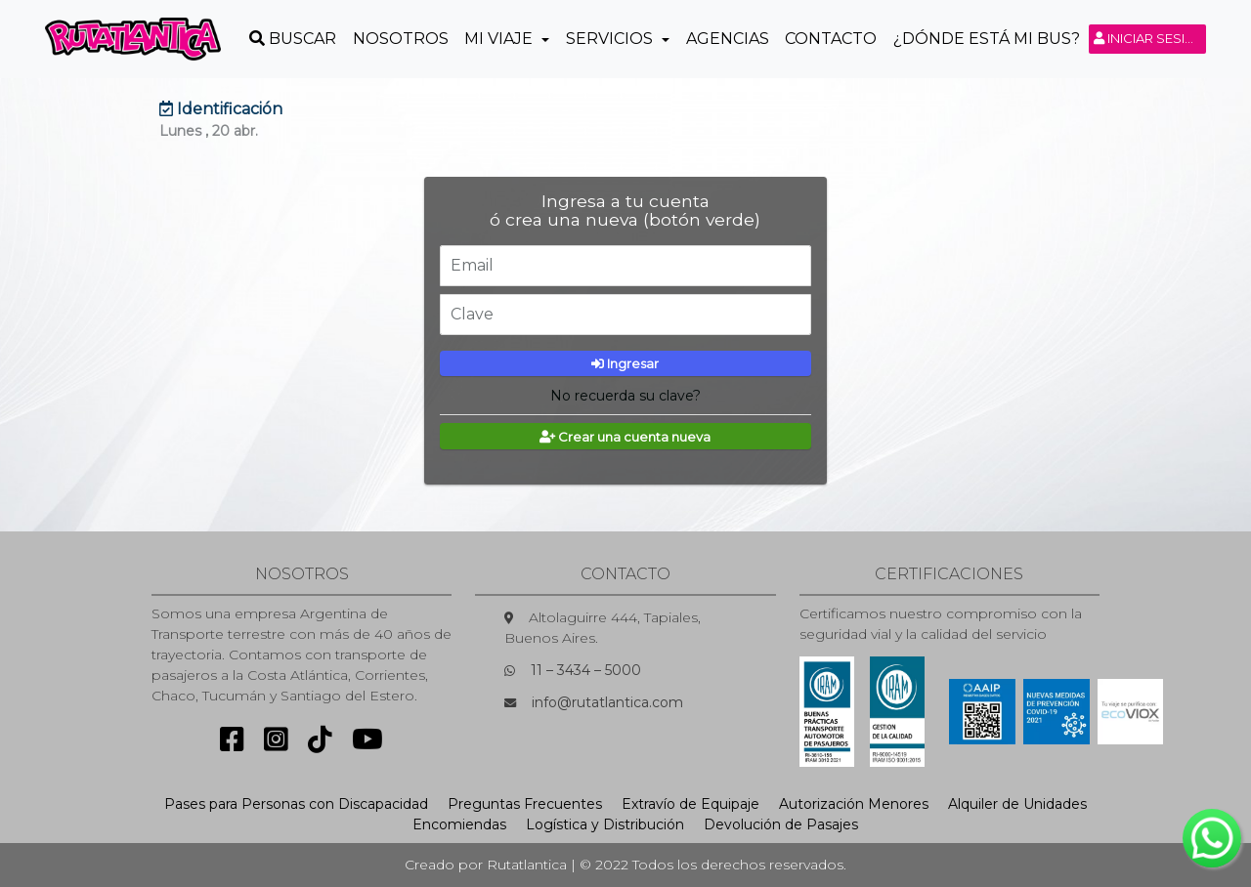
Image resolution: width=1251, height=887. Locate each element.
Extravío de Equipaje (690, 804)
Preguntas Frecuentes (525, 804)
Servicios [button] (611, 38)
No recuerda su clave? (625, 395)
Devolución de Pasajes (781, 824)
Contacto (831, 38)
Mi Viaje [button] (500, 38)
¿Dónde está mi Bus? (986, 38)
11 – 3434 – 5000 (586, 670)
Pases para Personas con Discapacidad (296, 804)
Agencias (727, 38)
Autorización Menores (853, 804)
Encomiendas (459, 824)
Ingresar (625, 363)
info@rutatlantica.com (607, 702)
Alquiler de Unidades (1017, 804)
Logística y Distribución (605, 824)
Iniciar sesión (1150, 38)
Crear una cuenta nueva (625, 436)
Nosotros (401, 38)
